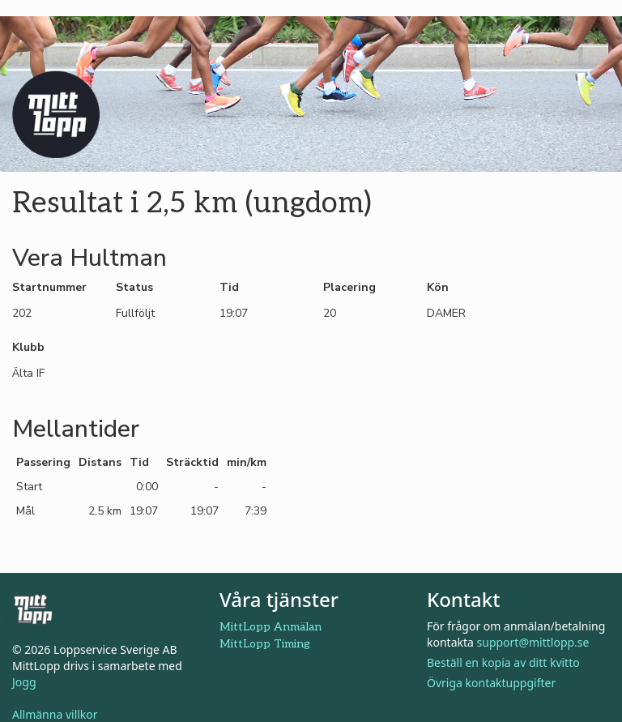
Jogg (24, 682)
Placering (349, 287)
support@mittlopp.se (533, 642)
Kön (438, 287)
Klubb (28, 347)
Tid (229, 287)
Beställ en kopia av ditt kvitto (503, 662)
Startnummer (49, 287)
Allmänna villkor (55, 714)
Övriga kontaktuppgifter (491, 682)
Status (134, 287)
